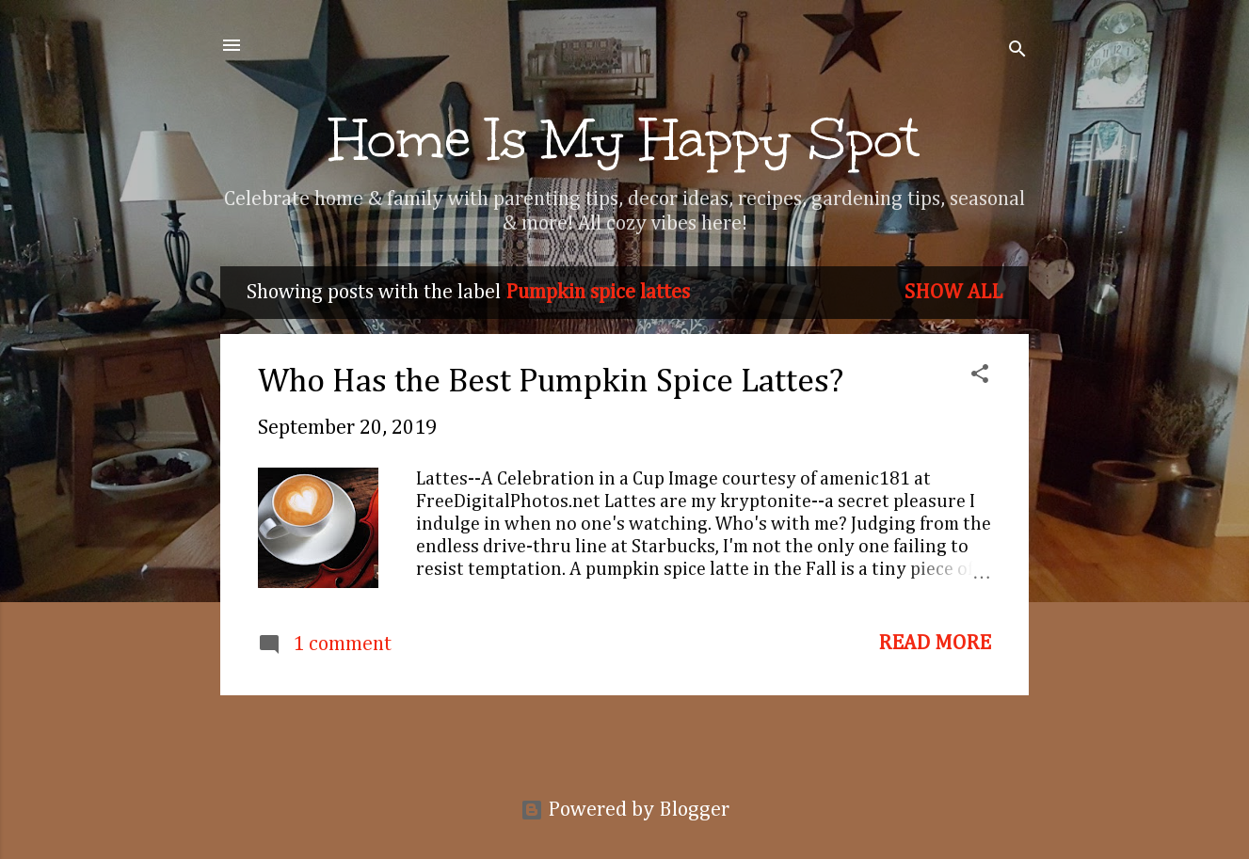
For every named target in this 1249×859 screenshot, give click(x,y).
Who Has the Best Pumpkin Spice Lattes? (550, 382)
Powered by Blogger (624, 810)
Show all (953, 292)
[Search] (1017, 51)
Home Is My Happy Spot (625, 139)
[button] (980, 376)
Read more (934, 643)
